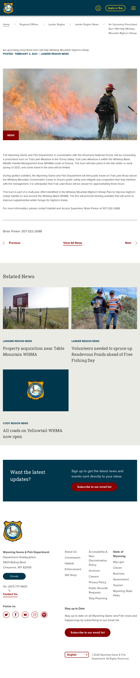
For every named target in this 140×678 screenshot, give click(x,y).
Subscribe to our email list (94, 487)
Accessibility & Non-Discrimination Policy (98, 558)
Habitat (69, 563)
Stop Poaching (98, 598)
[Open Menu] (133, 8)
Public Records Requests (98, 590)
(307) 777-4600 (17, 588)
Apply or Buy (115, 8)
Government (121, 579)
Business (118, 573)
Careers (94, 576)
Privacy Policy (97, 582)
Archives (94, 571)
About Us (71, 552)
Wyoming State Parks (122, 593)
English (72, 655)
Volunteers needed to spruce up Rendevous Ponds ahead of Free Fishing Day (102, 354)
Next (128, 243)
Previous (14, 243)
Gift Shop (71, 575)
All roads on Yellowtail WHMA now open (33, 433)
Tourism (118, 585)
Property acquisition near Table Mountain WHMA (33, 351)
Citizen (117, 568)
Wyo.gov (118, 562)
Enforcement (73, 569)
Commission (72, 557)
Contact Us (10, 594)
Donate (14, 576)
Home (6, 24)
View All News (72, 243)
